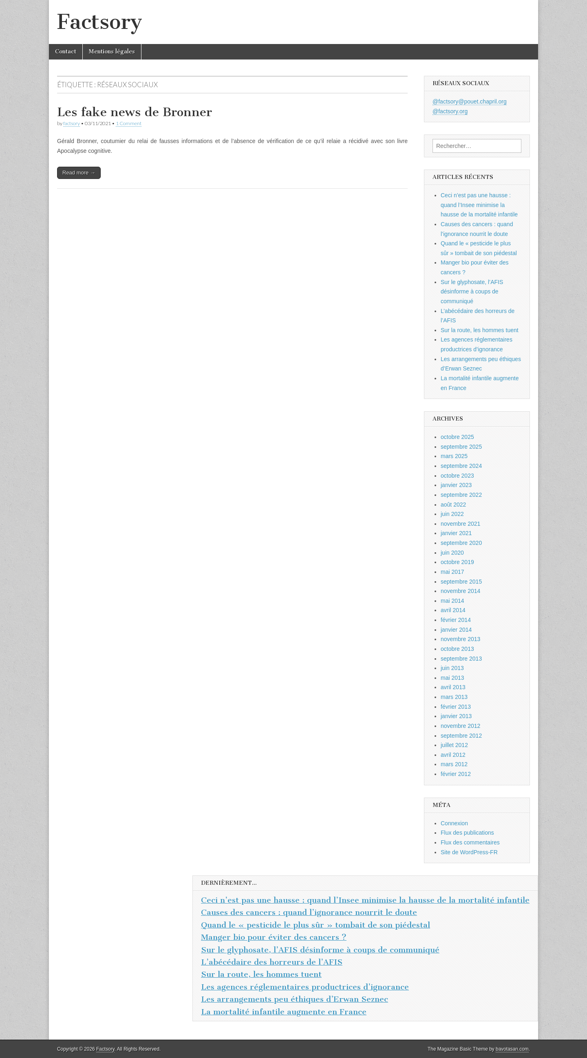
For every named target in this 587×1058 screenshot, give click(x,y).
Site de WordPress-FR (469, 852)
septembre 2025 (461, 446)
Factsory (99, 21)
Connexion (454, 823)
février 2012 (456, 774)
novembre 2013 (460, 639)
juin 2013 (452, 668)
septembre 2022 (461, 495)
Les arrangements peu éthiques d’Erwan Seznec (294, 999)
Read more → (78, 173)
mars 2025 (454, 456)
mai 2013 (452, 677)
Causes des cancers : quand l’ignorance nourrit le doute (309, 912)
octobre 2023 (457, 475)
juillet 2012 (454, 745)
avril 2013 (453, 687)
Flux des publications (467, 832)
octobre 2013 (457, 649)
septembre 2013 (461, 658)
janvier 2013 (456, 716)
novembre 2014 (460, 591)
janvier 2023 (456, 485)
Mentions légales (112, 51)
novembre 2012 (460, 726)
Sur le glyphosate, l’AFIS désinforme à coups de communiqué (472, 291)
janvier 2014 (456, 629)
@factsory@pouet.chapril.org (470, 101)
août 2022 (453, 504)
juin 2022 (452, 514)
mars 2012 (454, 764)
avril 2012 (453, 755)
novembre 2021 (460, 523)
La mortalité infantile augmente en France (283, 1011)
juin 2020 (452, 552)
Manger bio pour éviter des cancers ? (273, 937)
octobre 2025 (457, 437)
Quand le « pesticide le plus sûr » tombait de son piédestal (315, 925)
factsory (71, 123)
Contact (65, 51)
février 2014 (456, 620)
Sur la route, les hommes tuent (480, 330)
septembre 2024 (461, 466)
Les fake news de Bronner (134, 112)
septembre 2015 (461, 581)
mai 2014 (452, 600)
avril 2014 (453, 610)
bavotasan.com (512, 1049)
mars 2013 (454, 697)
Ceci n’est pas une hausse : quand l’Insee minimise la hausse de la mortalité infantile (479, 205)
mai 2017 (452, 572)
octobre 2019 (457, 562)
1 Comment (128, 123)
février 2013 (456, 706)
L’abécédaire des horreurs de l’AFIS (271, 962)
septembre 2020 (461, 543)
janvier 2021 (456, 533)
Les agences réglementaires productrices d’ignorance (305, 987)
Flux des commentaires (470, 842)
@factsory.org (450, 111)
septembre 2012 (461, 735)
